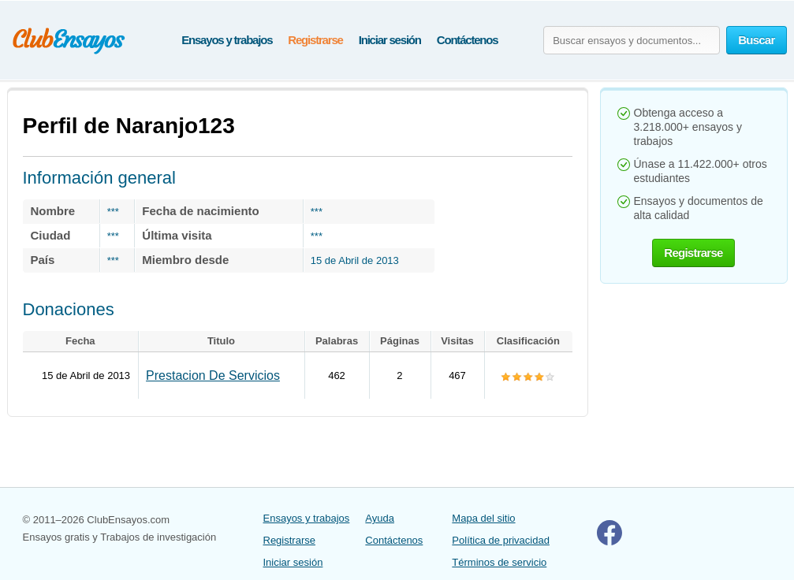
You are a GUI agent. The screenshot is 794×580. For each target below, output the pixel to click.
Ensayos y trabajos (226, 39)
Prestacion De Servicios (213, 375)
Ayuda (379, 518)
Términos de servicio (499, 562)
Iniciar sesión (390, 39)
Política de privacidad (501, 540)
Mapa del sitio (483, 518)
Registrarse (315, 39)
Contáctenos (467, 39)
